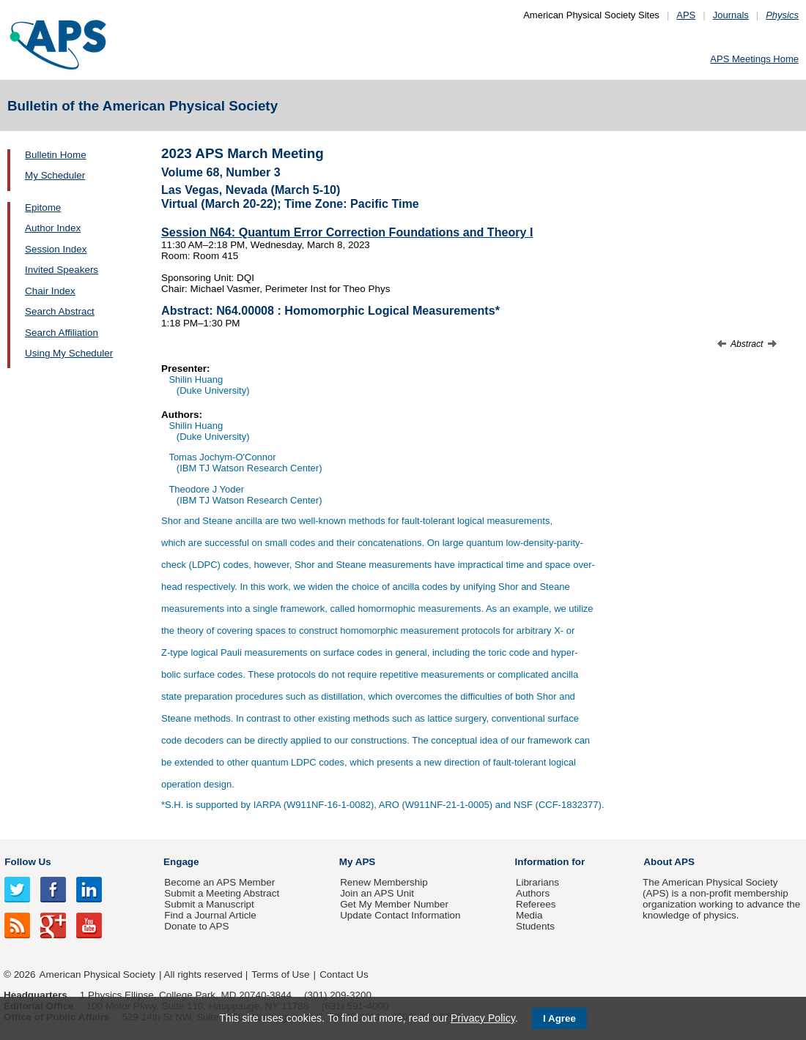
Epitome (43, 207)
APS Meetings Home (754, 58)
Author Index (53, 227)
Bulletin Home (55, 154)
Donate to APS (196, 926)
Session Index (55, 249)
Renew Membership (384, 882)
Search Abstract (60, 311)
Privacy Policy (483, 1018)
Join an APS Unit (377, 893)
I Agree (559, 1018)
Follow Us (27, 861)
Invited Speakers (61, 269)
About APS (669, 861)
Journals (731, 15)
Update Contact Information (400, 915)
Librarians (537, 882)
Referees (536, 904)
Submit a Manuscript (209, 904)
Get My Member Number (394, 904)
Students (535, 926)
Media (529, 915)
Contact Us (343, 974)
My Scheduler (55, 175)
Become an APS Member (219, 882)
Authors (533, 893)
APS (685, 15)
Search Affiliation (61, 332)
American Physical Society (97, 974)
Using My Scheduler (69, 353)
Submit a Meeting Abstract (221, 893)
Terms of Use (280, 974)
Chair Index (50, 290)
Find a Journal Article (210, 915)
